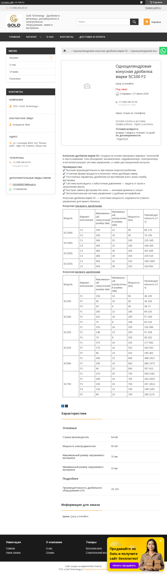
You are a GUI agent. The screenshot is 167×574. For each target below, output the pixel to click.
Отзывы (14, 71)
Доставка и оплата (92, 37)
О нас (50, 37)
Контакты (66, 37)
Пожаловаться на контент (96, 569)
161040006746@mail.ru (24, 184)
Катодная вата (94, 548)
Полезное (15, 78)
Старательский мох (96, 552)
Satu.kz (98, 566)
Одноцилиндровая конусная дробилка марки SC (100, 51)
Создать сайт (7, 2)
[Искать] (134, 22)
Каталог (31, 37)
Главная (14, 37)
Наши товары (13, 552)
